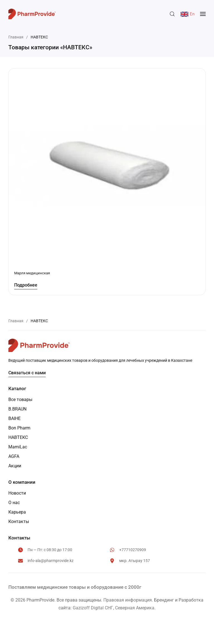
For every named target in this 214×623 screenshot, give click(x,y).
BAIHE (14, 418)
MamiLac (17, 446)
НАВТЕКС (18, 437)
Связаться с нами (27, 372)
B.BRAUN (17, 409)
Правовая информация (127, 600)
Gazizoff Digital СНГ (93, 607)
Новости (17, 493)
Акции (14, 465)
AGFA (13, 456)
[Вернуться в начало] (32, 14)
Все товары (20, 399)
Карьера (17, 512)
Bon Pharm (19, 428)
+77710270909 (132, 550)
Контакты (18, 521)
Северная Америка (134, 607)
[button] (172, 14)
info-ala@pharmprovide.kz (51, 560)
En (187, 13)
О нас (14, 502)
